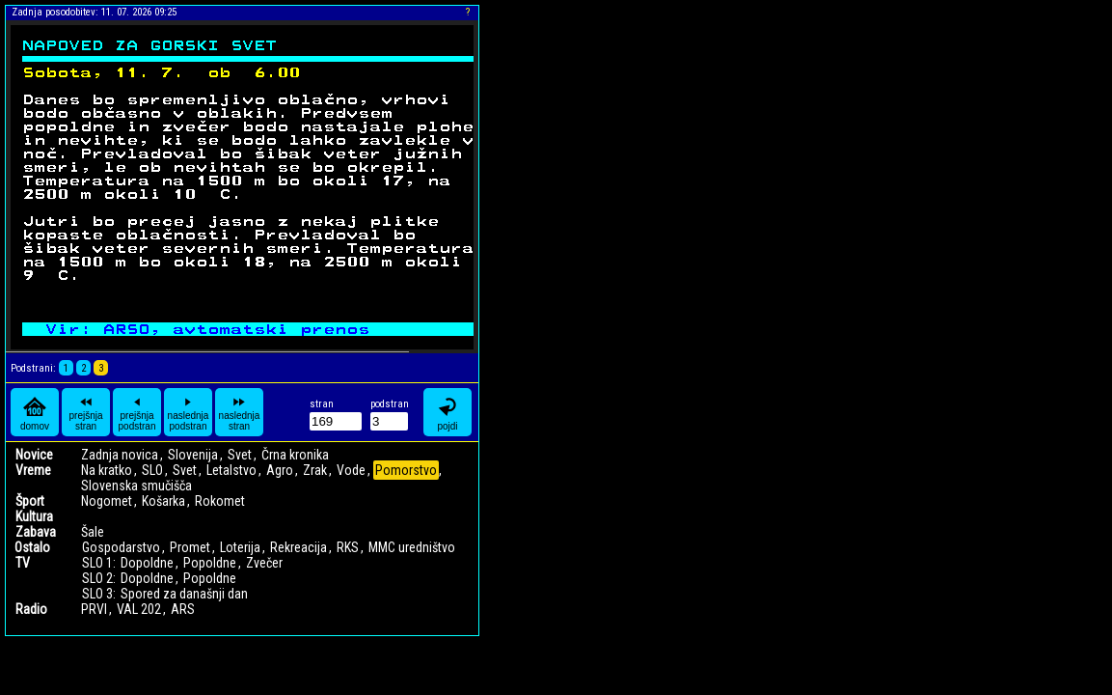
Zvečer (264, 562)
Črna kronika (295, 454)
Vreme (33, 470)
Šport (30, 501)
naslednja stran (239, 412)
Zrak (315, 470)
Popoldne (209, 562)
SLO (152, 470)
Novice (34, 454)
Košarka (163, 501)
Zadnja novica (119, 454)
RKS (348, 547)
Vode (351, 470)
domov (34, 412)
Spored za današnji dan (184, 593)
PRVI (94, 609)
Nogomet (106, 501)
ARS (183, 609)
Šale (92, 532)
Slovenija (193, 454)
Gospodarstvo (121, 547)
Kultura (34, 516)
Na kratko (106, 470)
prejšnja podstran (137, 412)
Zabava (36, 532)
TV (23, 562)
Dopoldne (147, 562)
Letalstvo (231, 470)
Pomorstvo (406, 470)
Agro (279, 470)
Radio (31, 609)
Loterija (240, 547)
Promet (190, 547)
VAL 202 (139, 609)
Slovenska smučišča (136, 485)
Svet (240, 454)
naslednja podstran (188, 412)
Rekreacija (298, 547)
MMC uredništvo (411, 547)
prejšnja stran (85, 412)
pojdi (447, 412)
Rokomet (220, 501)
